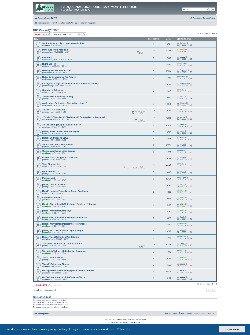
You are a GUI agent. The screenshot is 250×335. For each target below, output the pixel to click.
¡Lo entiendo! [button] (232, 329)
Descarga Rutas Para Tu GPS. (57, 70)
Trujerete (183, 70)
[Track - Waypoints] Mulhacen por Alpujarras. (64, 217)
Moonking (49, 86)
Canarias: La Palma (52, 197)
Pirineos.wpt (48, 178)
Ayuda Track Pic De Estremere (57, 144)
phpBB (118, 319)
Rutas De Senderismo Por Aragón (59, 77)
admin (47, 45)
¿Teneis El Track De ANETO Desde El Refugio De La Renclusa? (73, 117)
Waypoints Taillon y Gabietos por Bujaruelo (64, 251)
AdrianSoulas (50, 59)
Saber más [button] (123, 329)
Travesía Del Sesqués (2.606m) (57, 96)
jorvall (47, 66)
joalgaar (183, 178)
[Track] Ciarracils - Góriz (54, 184)
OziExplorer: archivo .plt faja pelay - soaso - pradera (68, 270)
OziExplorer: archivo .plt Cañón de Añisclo (63, 277)
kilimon (48, 73)
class (182, 138)
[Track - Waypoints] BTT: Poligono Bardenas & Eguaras (69, 204)
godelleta (48, 52)
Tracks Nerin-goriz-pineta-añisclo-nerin (61, 125)
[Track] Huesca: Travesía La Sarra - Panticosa (65, 191)
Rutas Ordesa (49, 64)
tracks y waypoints (46, 30)
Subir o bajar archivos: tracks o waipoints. (63, 43)
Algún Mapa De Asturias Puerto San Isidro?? (64, 103)
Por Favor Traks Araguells (55, 50)
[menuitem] (54, 18)
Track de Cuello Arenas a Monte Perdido (62, 243)
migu (47, 92)
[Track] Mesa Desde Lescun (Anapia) (60, 131)
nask (47, 147)
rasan (47, 127)
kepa (182, 270)
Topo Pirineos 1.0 (51, 164)
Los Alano (47, 57)
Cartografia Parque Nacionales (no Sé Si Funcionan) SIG (70, 83)
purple (182, 117)
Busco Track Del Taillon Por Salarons (60, 237)
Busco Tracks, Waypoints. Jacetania (60, 157)
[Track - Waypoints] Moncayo (56, 211)
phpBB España (134, 322)
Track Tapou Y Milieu (52, 257)
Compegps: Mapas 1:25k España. (59, 151)
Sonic (182, 124)
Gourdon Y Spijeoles (52, 90)
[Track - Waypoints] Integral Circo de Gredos (64, 224)
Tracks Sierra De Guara (53, 110)
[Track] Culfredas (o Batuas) (56, 138)
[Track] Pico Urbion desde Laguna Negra (62, 230)
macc (182, 50)
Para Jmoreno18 (50, 171)
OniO (47, 246)
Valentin (48, 239)
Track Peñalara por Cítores (55, 264)
